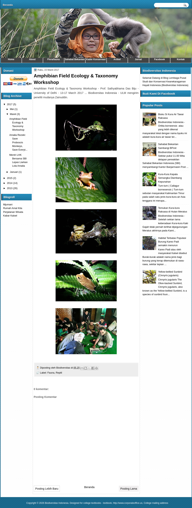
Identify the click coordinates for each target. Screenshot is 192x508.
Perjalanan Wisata (13, 212)
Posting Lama (128, 488)
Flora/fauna (53, 59)
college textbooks (92, 503)
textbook (107, 503)
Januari (14, 171)
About (32, 59)
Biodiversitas (63, 367)
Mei (12, 109)
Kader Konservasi (96, 59)
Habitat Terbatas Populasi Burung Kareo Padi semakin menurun (172, 242)
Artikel (117, 59)
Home (11, 59)
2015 (10, 178)
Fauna (50, 372)
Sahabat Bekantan (75, 59)
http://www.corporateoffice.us (128, 503)
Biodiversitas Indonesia (56, 503)
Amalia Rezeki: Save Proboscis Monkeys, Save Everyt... (18, 142)
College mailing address (156, 503)
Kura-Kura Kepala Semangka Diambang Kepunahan (170, 178)
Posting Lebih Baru (46, 488)
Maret (13, 114)
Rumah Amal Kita (12, 208)
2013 (10, 188)
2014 (10, 183)
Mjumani (8, 204)
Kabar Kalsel (10, 215)
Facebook (159, 59)
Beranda (8, 4)
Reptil (59, 372)
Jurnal (138, 59)
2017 (10, 104)
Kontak (181, 59)
